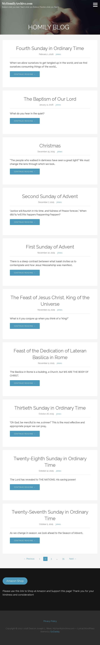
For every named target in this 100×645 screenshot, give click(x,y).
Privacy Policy (50, 621)
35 (63, 559)
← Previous (29, 559)
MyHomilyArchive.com (17, 3)
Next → (72, 559)
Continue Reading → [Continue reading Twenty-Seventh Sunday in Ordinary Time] (25, 541)
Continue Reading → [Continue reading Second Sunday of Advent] (25, 222)
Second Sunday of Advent (50, 196)
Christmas (50, 145)
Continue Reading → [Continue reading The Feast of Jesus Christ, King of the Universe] (25, 326)
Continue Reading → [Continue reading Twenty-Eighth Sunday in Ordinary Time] (25, 487)
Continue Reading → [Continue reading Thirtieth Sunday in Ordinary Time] (25, 434)
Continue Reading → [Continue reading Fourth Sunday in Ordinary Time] (25, 74)
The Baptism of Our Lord (50, 99)
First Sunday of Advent (50, 247)
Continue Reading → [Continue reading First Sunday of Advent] (25, 273)
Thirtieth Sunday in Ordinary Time (50, 408)
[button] (96, 4)
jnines (58, 54)
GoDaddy (55, 631)
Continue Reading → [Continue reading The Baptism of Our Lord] (25, 121)
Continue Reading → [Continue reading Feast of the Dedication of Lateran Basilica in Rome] (25, 383)
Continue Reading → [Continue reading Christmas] (25, 172)
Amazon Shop (15, 580)
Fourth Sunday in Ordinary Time (50, 48)
